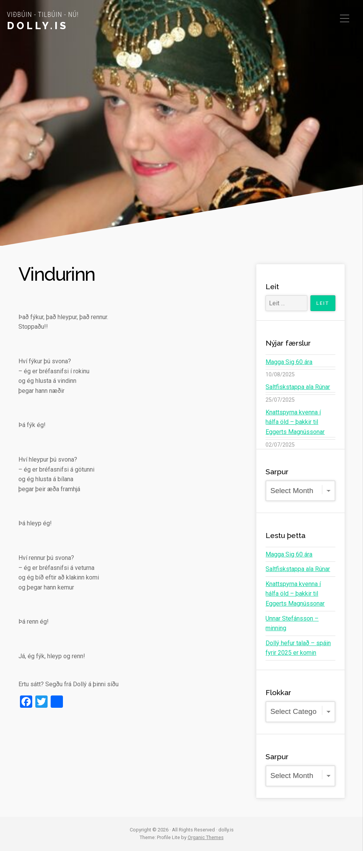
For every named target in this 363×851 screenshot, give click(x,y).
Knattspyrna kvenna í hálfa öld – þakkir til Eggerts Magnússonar (295, 422)
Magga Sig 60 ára (289, 362)
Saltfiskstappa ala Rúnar (298, 387)
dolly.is (37, 25)
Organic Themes (206, 837)
